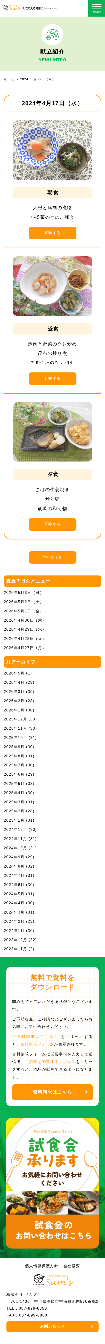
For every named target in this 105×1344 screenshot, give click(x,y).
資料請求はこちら (52, 1092)
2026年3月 (14, 692)
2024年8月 (14, 866)
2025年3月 (14, 802)
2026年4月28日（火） (25, 639)
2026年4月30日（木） (25, 620)
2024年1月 (14, 931)
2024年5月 (14, 894)
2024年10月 (15, 848)
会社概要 (71, 1266)
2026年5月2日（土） (24, 602)
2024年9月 (14, 857)
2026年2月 (14, 701)
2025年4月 (14, 793)
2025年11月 (15, 728)
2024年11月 (15, 839)
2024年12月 (15, 830)
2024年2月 (14, 921)
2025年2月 (14, 811)
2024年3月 (14, 912)
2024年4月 (14, 903)
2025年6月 (14, 774)
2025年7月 (14, 765)
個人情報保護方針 (42, 1266)
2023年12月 (15, 940)
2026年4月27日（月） (25, 648)
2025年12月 (15, 719)
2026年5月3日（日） (24, 593)
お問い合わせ (52, 1326)
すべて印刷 (52, 557)
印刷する (52, 233)
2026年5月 (14, 673)
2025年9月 (14, 747)
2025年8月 (14, 756)
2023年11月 (15, 949)
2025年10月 (15, 738)
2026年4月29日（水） (25, 629)
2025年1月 (14, 820)
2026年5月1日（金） (24, 611)
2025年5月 (14, 784)
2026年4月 (14, 682)
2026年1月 (14, 710)
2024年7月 (14, 875)
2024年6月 (14, 885)
